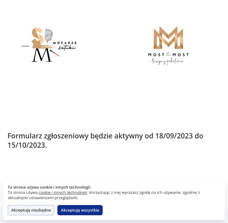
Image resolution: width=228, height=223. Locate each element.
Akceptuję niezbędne (31, 210)
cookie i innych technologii (63, 192)
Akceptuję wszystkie (80, 210)
